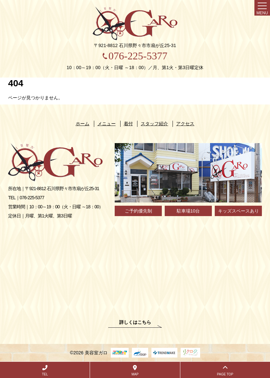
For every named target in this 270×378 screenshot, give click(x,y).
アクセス (185, 123)
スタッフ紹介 (154, 123)
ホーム (82, 123)
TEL (45, 370)
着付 (128, 123)
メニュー (106, 123)
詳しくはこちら (135, 322)
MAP (135, 370)
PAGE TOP (225, 370)
